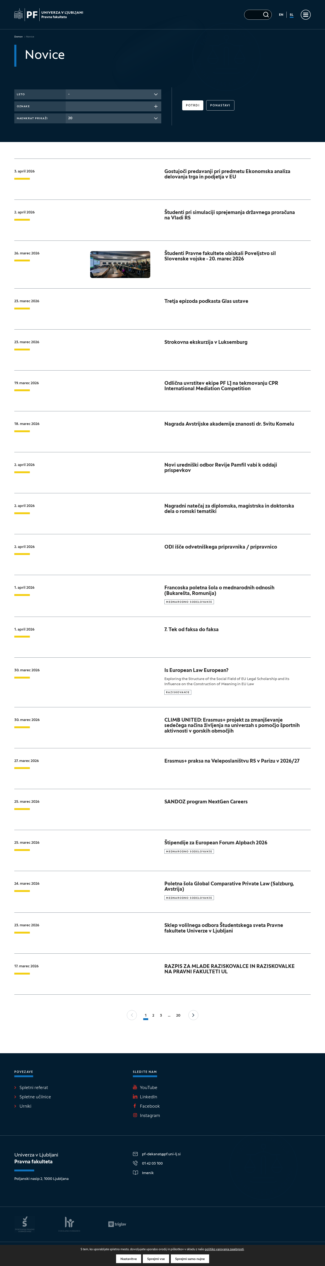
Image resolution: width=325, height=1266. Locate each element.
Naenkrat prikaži (32, 118)
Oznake (23, 106)
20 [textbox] (70, 118)
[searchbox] (69, 106)
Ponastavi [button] (220, 105)
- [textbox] (69, 94)
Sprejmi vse (156, 1259)
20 (178, 1015)
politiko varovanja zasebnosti (224, 1249)
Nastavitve (128, 1259)
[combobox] (113, 94)
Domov (18, 37)
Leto (21, 94)
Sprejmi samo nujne (190, 1259)
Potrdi (193, 105)
